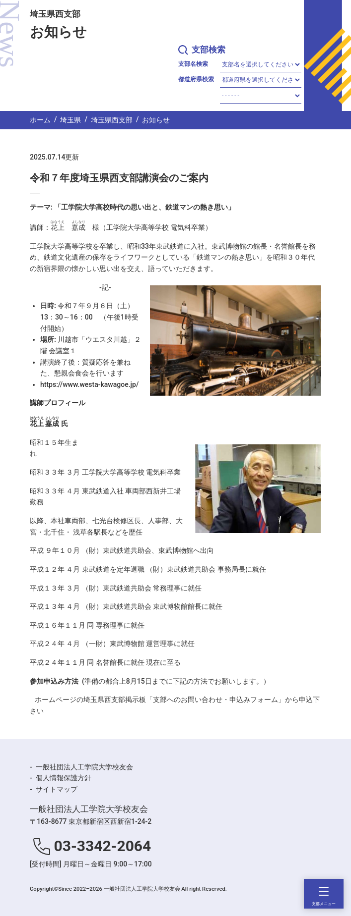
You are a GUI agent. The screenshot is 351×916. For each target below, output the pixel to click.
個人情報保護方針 (63, 778)
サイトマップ (56, 789)
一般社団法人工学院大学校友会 (84, 767)
